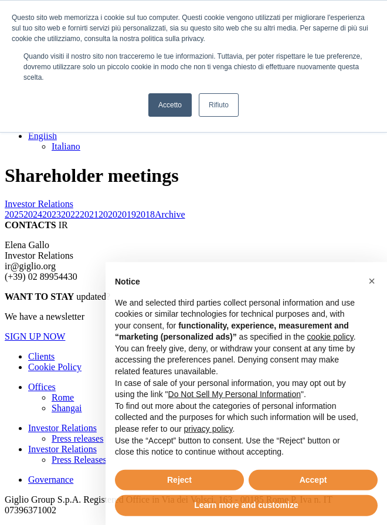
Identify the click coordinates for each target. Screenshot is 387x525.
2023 (51, 214)
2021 (89, 214)
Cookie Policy (55, 367)
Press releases (77, 438)
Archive (170, 214)
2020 (108, 214)
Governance (50, 480)
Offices (42, 387)
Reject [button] (179, 504)
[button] (371, 305)
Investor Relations (62, 428)
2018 (145, 214)
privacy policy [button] (208, 453)
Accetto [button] (170, 105)
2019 (126, 214)
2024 (32, 214)
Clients (41, 356)
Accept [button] (313, 504)
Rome (63, 397)
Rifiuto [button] (219, 105)
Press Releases (79, 460)
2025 (14, 214)
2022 (70, 214)
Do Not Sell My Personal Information (234, 419)
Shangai (67, 408)
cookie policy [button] (330, 361)
